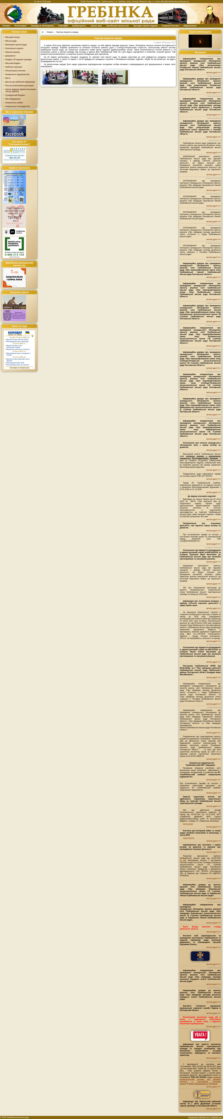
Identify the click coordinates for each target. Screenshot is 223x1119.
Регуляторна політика (15, 71)
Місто (8, 78)
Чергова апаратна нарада (67, 32)
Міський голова (12, 37)
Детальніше (188, 824)
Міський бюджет (12, 63)
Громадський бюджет (15, 95)
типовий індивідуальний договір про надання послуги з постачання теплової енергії (200, 1080)
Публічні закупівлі (13, 67)
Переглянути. (188, 838)
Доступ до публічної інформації (20, 82)
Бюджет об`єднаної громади (18, 59)
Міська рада (11, 41)
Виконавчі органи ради (16, 45)
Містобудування (12, 99)
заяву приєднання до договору (203, 1084)
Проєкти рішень (12, 52)
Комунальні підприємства (17, 74)
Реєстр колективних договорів (19, 86)
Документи (10, 56)
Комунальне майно (14, 103)
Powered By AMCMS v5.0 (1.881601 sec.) (205, 1117)
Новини (50, 32)
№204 (183, 860)
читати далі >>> (213, 72)
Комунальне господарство (17, 106)
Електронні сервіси (14, 48)
